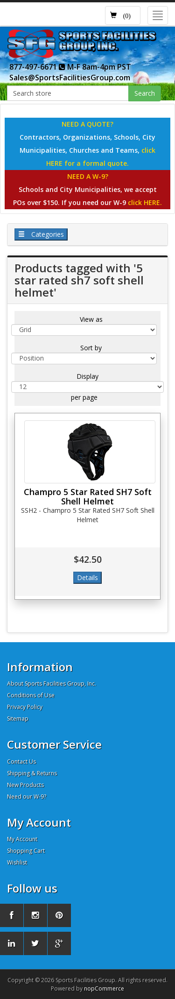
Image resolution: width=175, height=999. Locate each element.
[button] (122, 15)
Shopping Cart (26, 851)
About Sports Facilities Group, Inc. (51, 683)
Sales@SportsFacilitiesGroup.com (69, 77)
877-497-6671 (37, 67)
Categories (41, 234)
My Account (22, 839)
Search (144, 93)
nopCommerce (104, 988)
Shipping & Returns (32, 773)
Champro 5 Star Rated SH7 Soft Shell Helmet (88, 496)
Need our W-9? (26, 797)
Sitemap (17, 719)
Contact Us (21, 761)
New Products (25, 785)
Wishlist (17, 862)
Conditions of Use (31, 695)
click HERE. (145, 202)
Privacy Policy (24, 707)
